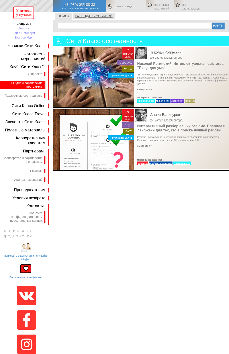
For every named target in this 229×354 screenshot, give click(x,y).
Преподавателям (29, 190)
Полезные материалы (25, 130)
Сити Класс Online (28, 106)
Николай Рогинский (165, 52)
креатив (190, 100)
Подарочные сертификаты (23, 95)
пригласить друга (121, 75)
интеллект (177, 100)
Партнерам (33, 151)
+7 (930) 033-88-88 (79, 5)
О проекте (35, 74)
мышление (162, 100)
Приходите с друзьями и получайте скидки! (25, 257)
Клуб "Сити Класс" (27, 67)
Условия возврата (28, 198)
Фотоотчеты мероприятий (33, 56)
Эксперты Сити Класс (25, 122)
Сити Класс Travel (28, 114)
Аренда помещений (28, 179)
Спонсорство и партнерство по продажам (22, 160)
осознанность (146, 100)
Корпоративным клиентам (30, 140)
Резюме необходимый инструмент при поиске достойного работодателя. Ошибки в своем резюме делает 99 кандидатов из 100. (178, 141)
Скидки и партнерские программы (27, 84)
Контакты (35, 206)
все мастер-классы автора (166, 57)
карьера (143, 163)
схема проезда (123, 6)
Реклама (36, 171)
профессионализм (160, 163)
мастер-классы (191, 8)
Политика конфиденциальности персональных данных (26, 216)
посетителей (161, 8)
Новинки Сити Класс (26, 46)
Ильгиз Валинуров (165, 115)
